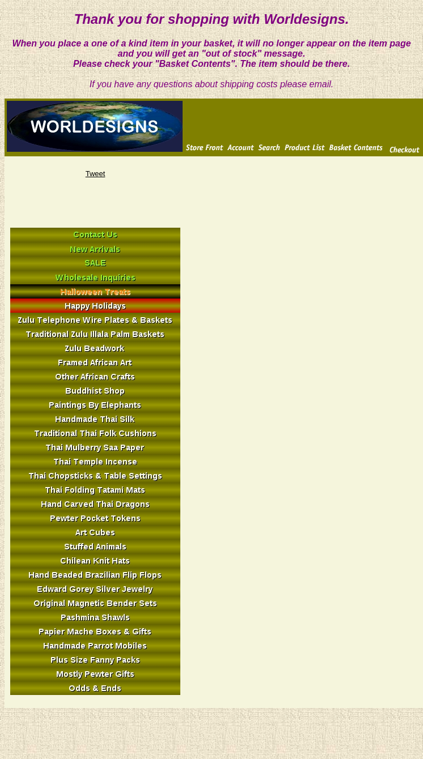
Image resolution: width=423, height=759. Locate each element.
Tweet (95, 173)
